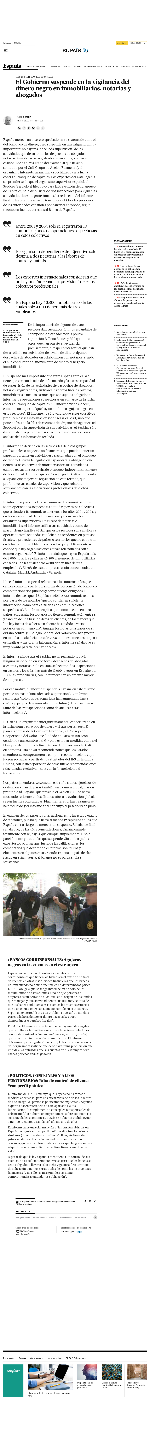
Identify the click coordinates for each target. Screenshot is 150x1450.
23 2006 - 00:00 (34, 121)
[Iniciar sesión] (138, 43)
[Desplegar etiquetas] (95, 1217)
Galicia (108, 67)
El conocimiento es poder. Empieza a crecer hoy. (49, 1394)
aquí (79, 1231)
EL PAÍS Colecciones (76, 1358)
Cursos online (36, 1358)
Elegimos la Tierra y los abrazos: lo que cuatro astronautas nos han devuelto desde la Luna (129, 301)
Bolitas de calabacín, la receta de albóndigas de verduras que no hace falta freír (131, 357)
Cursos (22, 1358)
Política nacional (40, 1217)
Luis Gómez (24, 117)
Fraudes (52, 1217)
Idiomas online (55, 1358)
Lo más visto (120, 326)
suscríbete (122, 43)
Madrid (116, 67)
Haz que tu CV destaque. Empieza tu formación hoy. (136, 1385)
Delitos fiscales (65, 1217)
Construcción (80, 1217)
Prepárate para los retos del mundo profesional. (85, 1385)
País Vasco (125, 67)
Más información (23, 1234)
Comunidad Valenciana (93, 67)
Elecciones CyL (54, 67)
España (12, 66)
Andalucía (67, 67)
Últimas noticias (139, 67)
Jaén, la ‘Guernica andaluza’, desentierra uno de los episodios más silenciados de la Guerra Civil (129, 287)
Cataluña (77, 67)
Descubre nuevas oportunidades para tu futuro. (111, 1385)
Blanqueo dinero (23, 1217)
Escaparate (8, 1358)
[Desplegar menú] (5, 50)
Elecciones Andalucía (36, 67)
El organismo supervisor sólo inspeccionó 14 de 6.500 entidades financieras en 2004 (12, 336)
